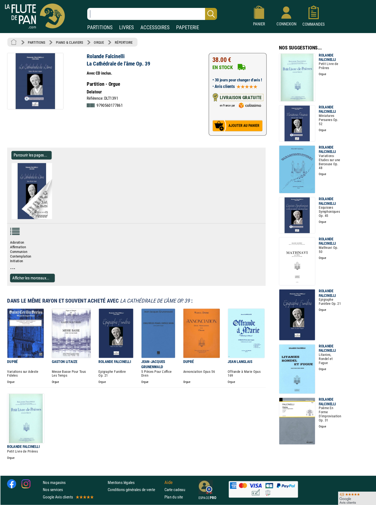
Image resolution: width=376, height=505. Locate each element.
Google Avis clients (68, 497)
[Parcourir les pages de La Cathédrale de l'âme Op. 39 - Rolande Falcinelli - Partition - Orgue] (54, 218)
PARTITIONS (100, 27)
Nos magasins (54, 482)
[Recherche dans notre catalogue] (152, 14)
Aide (168, 482)
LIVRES (126, 27)
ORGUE (99, 42)
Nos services (53, 490)
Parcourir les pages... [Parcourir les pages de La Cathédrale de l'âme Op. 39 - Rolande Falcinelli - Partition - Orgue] (30, 155)
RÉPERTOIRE (124, 42)
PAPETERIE (187, 27)
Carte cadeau (174, 490)
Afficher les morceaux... (30, 278)
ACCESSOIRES (155, 27)
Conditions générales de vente (135, 490)
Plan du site (173, 497)
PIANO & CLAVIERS (69, 42)
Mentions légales (121, 482)
